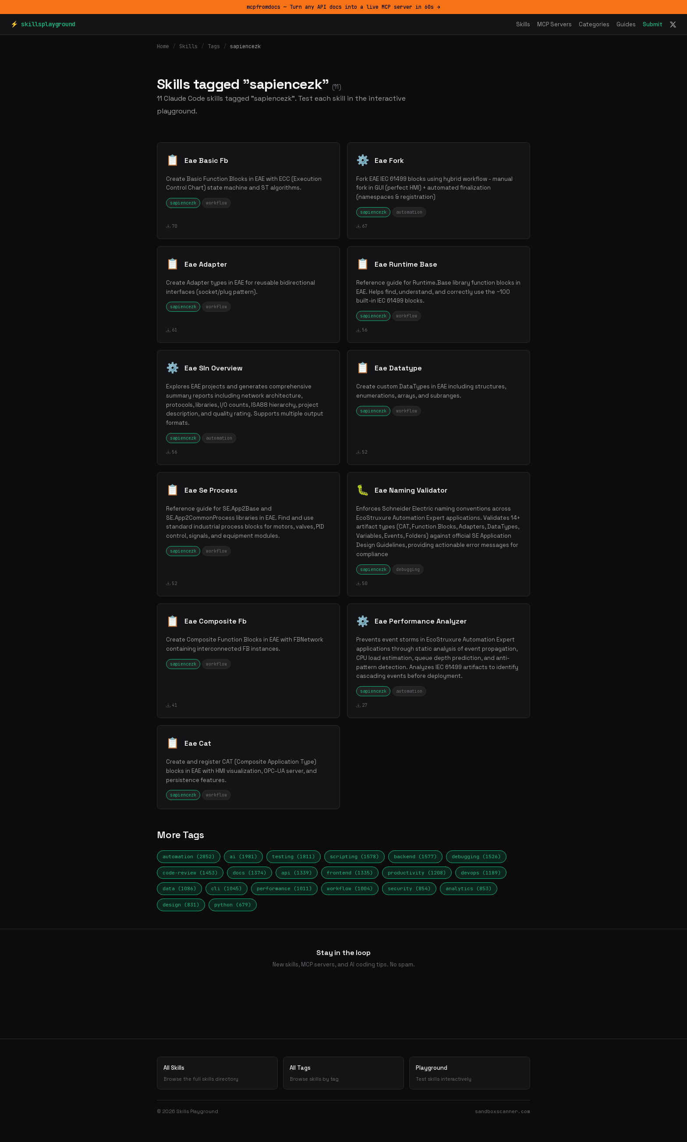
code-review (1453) (190, 873)
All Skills (217, 1073)
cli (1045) (226, 888)
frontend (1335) (350, 873)
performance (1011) (284, 888)
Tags (214, 46)
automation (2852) (189, 856)
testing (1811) (293, 856)
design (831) (181, 905)
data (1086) (179, 888)
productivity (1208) (417, 873)
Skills (523, 24)
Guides (626, 24)
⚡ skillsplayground (43, 24)
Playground (470, 1073)
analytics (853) (469, 888)
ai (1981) (243, 856)
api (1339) (296, 873)
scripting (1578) (354, 856)
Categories (594, 24)
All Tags (343, 1073)
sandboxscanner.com (502, 1111)
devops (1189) (481, 873)
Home (163, 46)
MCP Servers (554, 24)
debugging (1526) (476, 856)
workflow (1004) (350, 888)
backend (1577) (415, 856)
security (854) (409, 888)
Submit (652, 24)
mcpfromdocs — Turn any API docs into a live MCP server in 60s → (343, 7)
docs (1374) (249, 873)
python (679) (232, 905)
